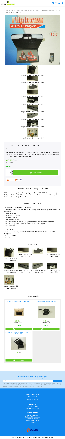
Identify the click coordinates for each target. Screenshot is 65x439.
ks (10, 172)
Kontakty (32, 422)
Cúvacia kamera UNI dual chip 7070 (46, 301)
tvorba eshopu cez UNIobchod (30, 437)
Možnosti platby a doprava (32, 417)
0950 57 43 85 (34, 406)
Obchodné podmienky (32, 415)
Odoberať (57, 381)
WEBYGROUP (51, 437)
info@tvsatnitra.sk (34, 408)
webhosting (40, 437)
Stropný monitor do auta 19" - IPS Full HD (18, 301)
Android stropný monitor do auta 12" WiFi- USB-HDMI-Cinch (18, 333)
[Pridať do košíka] (35, 172)
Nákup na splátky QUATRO (32, 420)
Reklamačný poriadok (32, 418)
